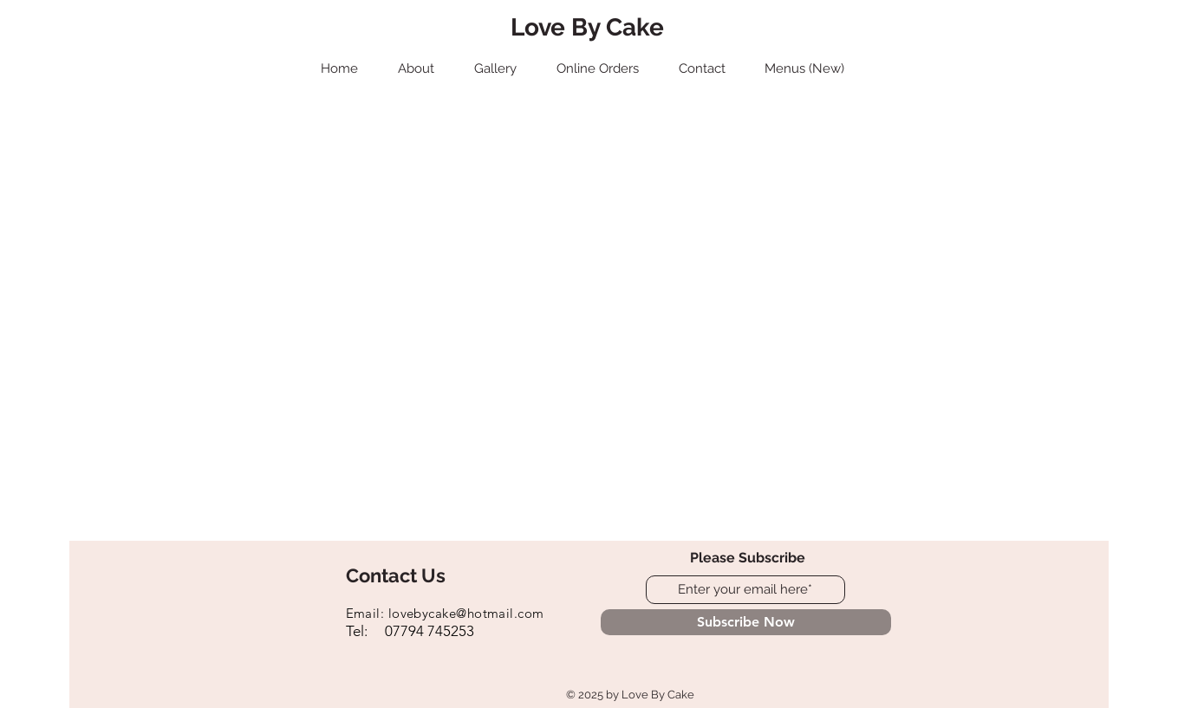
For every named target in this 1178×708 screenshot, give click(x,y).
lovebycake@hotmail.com (466, 613)
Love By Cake (587, 27)
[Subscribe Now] (746, 622)
